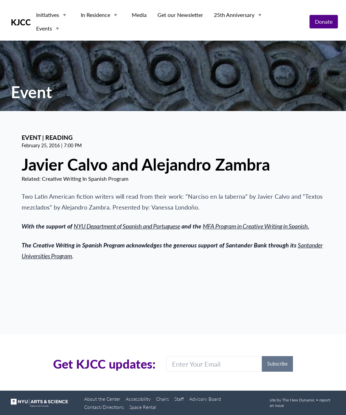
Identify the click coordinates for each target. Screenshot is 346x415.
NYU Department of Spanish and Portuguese (127, 226)
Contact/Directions (104, 407)
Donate (323, 21)
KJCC (21, 22)
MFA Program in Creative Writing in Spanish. (256, 226)
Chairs (162, 399)
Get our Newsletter (180, 15)
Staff (179, 399)
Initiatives (47, 15)
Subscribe (277, 364)
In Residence (95, 15)
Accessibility (138, 399)
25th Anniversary (234, 15)
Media (139, 15)
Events (44, 28)
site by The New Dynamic (293, 399)
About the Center (102, 399)
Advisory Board (205, 399)
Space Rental (142, 407)
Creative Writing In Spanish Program (85, 178)
